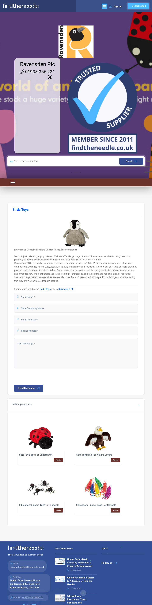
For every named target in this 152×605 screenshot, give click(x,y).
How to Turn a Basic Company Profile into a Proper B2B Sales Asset (79, 562)
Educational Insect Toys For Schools (39, 505)
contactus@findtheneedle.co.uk (27, 567)
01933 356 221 (37, 71)
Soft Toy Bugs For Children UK (35, 454)
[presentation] (36, 376)
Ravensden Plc (37, 64)
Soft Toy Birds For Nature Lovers (94, 454)
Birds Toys (45, 289)
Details (58, 460)
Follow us (109, 563)
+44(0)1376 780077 (32, 597)
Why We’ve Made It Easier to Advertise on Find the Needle (80, 581)
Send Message (29, 388)
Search (131, 161)
